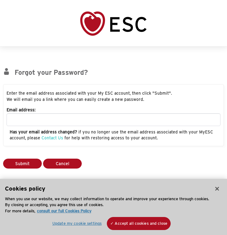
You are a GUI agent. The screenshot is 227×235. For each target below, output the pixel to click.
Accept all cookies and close (141, 223)
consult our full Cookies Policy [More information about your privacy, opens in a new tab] (64, 211)
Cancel (62, 163)
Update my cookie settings (77, 223)
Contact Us (52, 137)
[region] (113, 207)
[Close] (217, 189)
